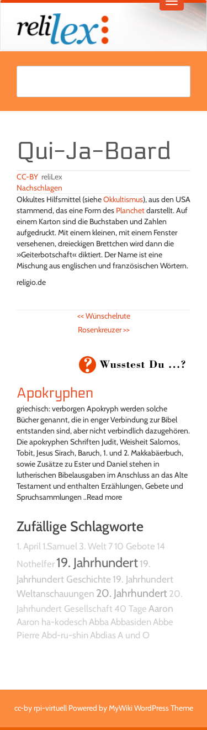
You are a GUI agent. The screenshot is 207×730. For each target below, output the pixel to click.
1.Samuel (60, 546)
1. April (29, 546)
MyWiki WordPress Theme (151, 708)
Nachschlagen (39, 188)
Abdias (103, 635)
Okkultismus (123, 199)
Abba (99, 621)
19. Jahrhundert (97, 562)
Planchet (130, 210)
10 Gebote (134, 546)
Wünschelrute (103, 316)
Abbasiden (130, 621)
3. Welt (93, 546)
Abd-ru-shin (64, 635)
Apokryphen (55, 393)
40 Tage (130, 608)
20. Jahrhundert (131, 593)
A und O (134, 635)
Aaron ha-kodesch (52, 621)
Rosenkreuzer (104, 330)
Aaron (160, 608)
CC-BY (27, 177)
